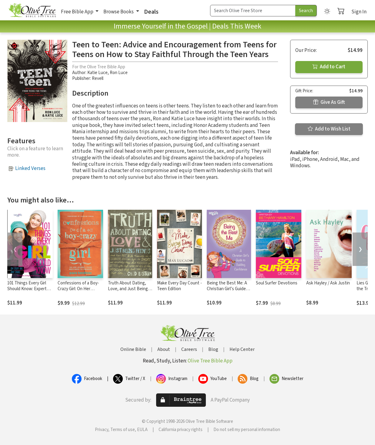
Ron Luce (119, 73)
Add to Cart (329, 66)
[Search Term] (253, 10)
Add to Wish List (329, 129)
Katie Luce (97, 73)
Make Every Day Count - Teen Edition (179, 286)
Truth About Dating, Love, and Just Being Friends (128, 289)
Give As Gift (329, 102)
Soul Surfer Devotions (276, 283)
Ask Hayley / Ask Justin (328, 283)
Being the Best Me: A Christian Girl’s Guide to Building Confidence (228, 289)
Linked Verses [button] (30, 168)
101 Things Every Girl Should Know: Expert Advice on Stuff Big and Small (29, 292)
